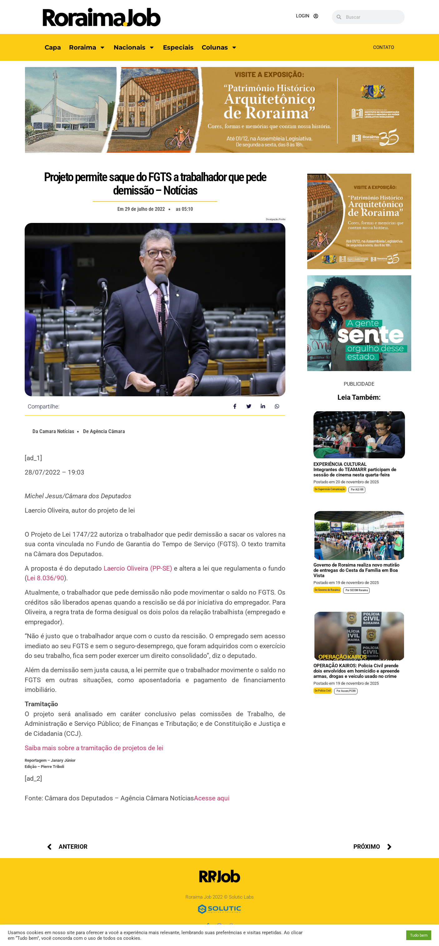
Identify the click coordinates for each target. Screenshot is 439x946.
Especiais (178, 47)
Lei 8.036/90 (45, 578)
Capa (53, 47)
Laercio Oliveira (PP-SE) (138, 568)
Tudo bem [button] (418, 935)
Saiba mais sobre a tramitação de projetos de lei (94, 748)
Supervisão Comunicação (331, 489)
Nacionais (134, 47)
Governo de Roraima (329, 589)
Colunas (219, 47)
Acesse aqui (211, 798)
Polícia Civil (324, 690)
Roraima (87, 47)
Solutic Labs (241, 897)
